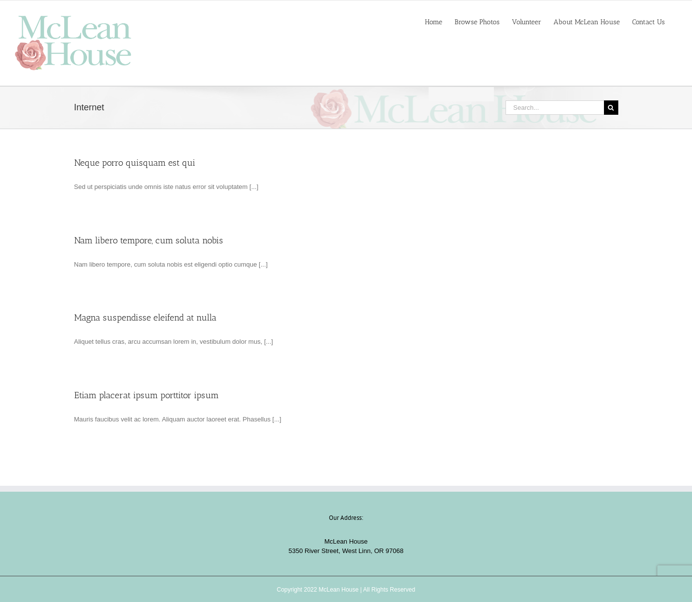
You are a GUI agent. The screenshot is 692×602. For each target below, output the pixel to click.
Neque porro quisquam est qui (134, 162)
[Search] (611, 107)
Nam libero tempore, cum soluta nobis (148, 240)
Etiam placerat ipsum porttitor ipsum (146, 395)
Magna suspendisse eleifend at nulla (145, 317)
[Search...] (555, 107)
